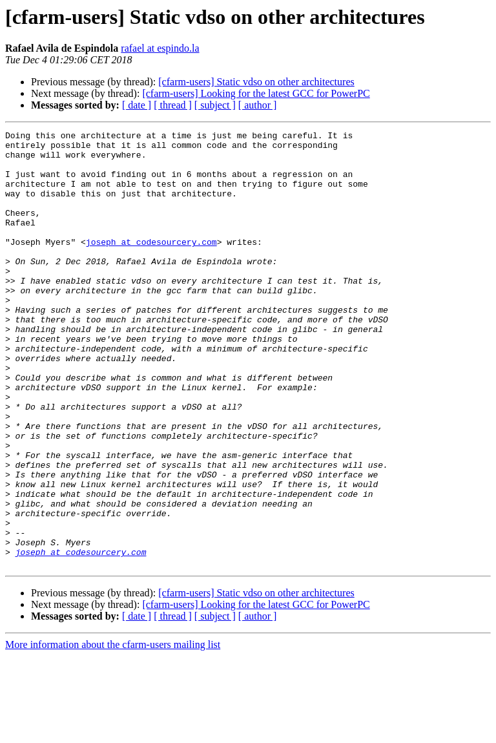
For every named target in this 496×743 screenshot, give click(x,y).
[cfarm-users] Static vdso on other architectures (256, 81)
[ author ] (257, 104)
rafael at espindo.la (160, 48)
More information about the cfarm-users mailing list (112, 731)
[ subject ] (215, 104)
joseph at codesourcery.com (151, 265)
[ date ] (136, 104)
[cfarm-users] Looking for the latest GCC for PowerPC (255, 93)
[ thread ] (173, 104)
